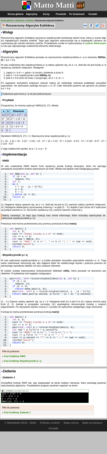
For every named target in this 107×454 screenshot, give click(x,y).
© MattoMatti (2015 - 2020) (20, 445)
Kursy (46, 14)
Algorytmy (31, 14)
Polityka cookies (50, 445)
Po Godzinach (77, 14)
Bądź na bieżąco (92, 445)
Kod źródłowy (14, 376)
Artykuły (29, 20)
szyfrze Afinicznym (95, 43)
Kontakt (93, 14)
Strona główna (15, 14)
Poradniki (61, 14)
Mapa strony (71, 445)
